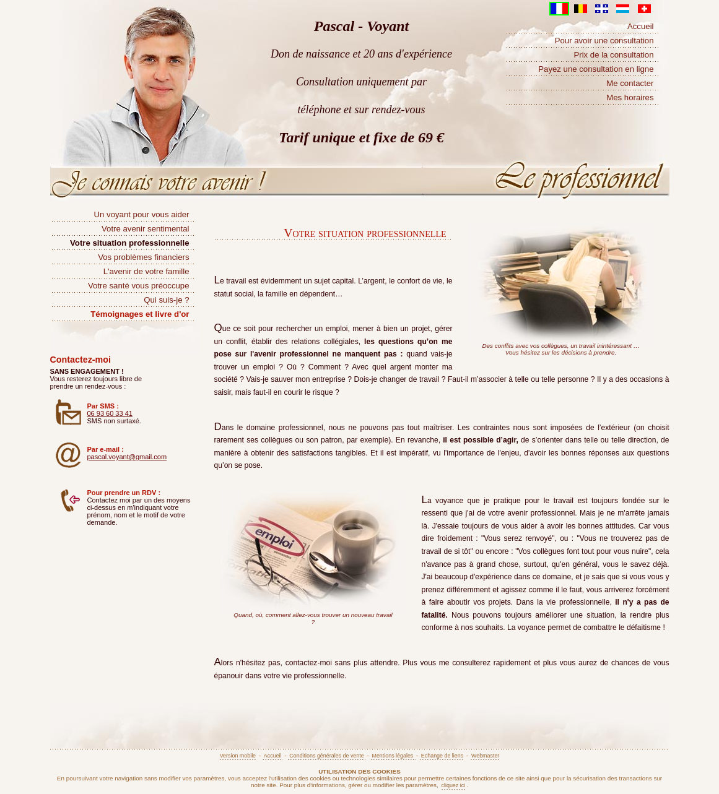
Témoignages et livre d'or (139, 314)
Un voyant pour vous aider (142, 214)
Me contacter (629, 83)
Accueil (640, 26)
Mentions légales (393, 756)
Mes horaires (629, 97)
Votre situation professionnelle (129, 243)
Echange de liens (442, 756)
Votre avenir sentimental (145, 228)
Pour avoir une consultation (604, 40)
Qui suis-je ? (166, 299)
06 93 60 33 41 (110, 413)
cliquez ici (454, 785)
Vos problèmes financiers (143, 257)
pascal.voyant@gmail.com (127, 456)
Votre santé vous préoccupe (139, 285)
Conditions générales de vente (326, 756)
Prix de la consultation (613, 54)
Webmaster (485, 756)
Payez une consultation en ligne (595, 69)
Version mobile (238, 756)
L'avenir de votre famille (146, 271)
